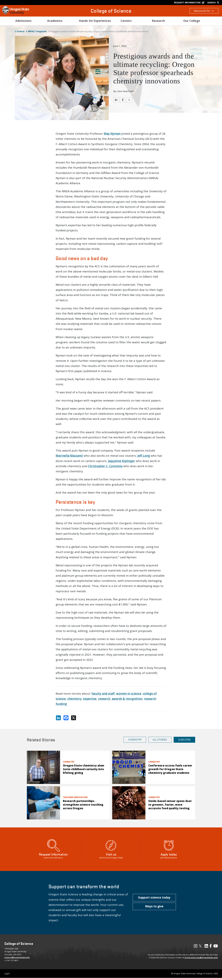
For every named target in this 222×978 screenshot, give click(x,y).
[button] (154, 897)
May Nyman (112, 134)
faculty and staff (103, 694)
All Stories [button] (160, 739)
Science (20, 31)
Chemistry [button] (135, 739)
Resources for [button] (204, 10)
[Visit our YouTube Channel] (215, 946)
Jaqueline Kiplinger (121, 461)
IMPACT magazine (37, 31)
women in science (128, 694)
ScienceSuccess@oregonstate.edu (201, 957)
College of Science (111, 10)
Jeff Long (143, 456)
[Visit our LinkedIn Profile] (206, 946)
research (104, 699)
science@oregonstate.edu (17, 957)
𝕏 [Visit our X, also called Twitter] (200, 946)
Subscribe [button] (184, 739)
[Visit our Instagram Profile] (195, 946)
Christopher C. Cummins (105, 466)
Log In (7, 973)
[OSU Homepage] (15, 14)
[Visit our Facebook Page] (210, 946)
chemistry (74, 699)
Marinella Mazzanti (69, 456)
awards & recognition (127, 699)
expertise (89, 699)
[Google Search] (214, 2)
